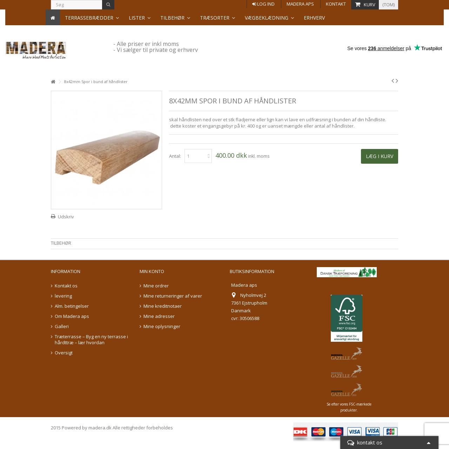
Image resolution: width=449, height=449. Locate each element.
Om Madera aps (72, 316)
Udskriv (66, 216)
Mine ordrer (156, 286)
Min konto (152, 271)
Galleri (62, 326)
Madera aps (300, 4)
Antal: (175, 156)
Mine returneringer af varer (172, 296)
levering (63, 296)
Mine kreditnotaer (162, 306)
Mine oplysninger (161, 326)
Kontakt (336, 4)
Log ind (263, 4)
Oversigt (64, 353)
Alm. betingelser (72, 306)
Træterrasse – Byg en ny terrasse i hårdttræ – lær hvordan (91, 340)
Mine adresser (159, 316)
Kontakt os (66, 286)
